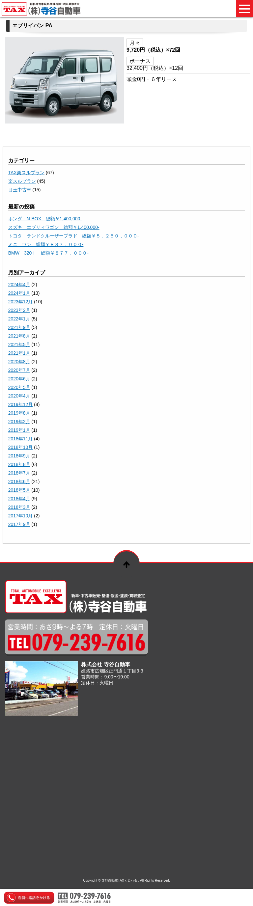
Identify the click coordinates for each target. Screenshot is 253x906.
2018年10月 (20, 447)
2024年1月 (19, 293)
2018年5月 (19, 490)
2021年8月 (19, 336)
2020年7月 (19, 370)
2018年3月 (19, 507)
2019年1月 (19, 430)
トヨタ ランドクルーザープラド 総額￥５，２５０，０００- (73, 235)
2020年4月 (19, 395)
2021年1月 (19, 353)
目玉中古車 (19, 189)
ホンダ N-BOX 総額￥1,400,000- (45, 218)
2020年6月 (19, 378)
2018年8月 (19, 464)
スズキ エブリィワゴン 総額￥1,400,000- (53, 227)
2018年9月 (19, 455)
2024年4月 (19, 284)
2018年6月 (19, 481)
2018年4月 (19, 498)
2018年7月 (19, 473)
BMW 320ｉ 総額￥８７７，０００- (48, 253)
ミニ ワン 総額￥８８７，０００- (46, 244)
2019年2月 (19, 421)
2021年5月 (19, 344)
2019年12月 (20, 404)
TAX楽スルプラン (26, 172)
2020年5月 (19, 387)
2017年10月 (20, 515)
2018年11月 (20, 438)
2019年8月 (19, 413)
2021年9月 (19, 327)
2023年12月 (20, 301)
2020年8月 (19, 361)
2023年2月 (19, 310)
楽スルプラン (22, 181)
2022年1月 (19, 318)
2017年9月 (19, 524)
